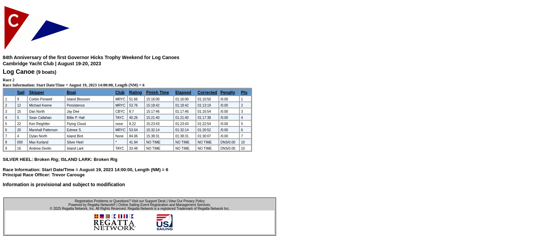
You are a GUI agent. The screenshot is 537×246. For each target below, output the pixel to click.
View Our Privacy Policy (186, 201)
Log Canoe (19, 71)
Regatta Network (74, 208)
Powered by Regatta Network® (91, 205)
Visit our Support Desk (148, 201)
